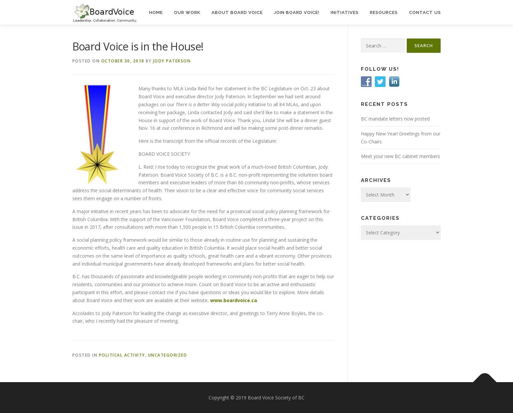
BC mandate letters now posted (395, 119)
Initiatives (345, 12)
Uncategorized (167, 355)
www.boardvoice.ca (233, 300)
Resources (384, 12)
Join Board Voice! (296, 12)
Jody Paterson (172, 61)
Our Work (187, 12)
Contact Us (425, 12)
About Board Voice (237, 12)
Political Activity (122, 355)
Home (156, 12)
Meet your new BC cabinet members (400, 156)
